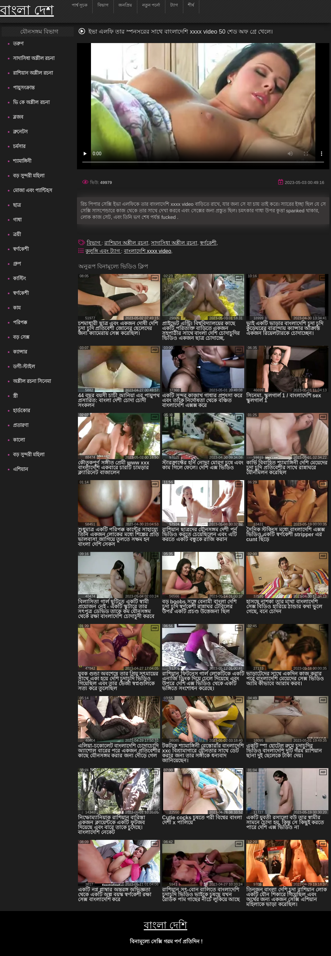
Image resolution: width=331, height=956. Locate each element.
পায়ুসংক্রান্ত (24, 87)
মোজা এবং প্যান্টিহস (32, 190)
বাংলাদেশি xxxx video (147, 251)
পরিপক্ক (20, 322)
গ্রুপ (17, 263)
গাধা (17, 219)
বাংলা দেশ (27, 10)
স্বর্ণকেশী (21, 249)
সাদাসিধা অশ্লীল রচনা (33, 58)
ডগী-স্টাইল (24, 366)
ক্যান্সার (20, 352)
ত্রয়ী (17, 234)
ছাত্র (17, 205)
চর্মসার (19, 146)
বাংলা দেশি (165, 925)
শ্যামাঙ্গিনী (22, 161)
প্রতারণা (20, 425)
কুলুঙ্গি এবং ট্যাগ (103, 251)
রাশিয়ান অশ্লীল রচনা (33, 73)
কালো (19, 440)
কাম (17, 308)
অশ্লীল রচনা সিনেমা (32, 381)
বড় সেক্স (21, 337)
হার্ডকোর (21, 410)
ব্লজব (18, 117)
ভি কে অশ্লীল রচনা (31, 102)
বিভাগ (94, 243)
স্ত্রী (15, 396)
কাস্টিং (19, 278)
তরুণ (18, 43)
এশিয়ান (20, 469)
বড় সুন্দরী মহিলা (28, 175)
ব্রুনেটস (20, 131)
